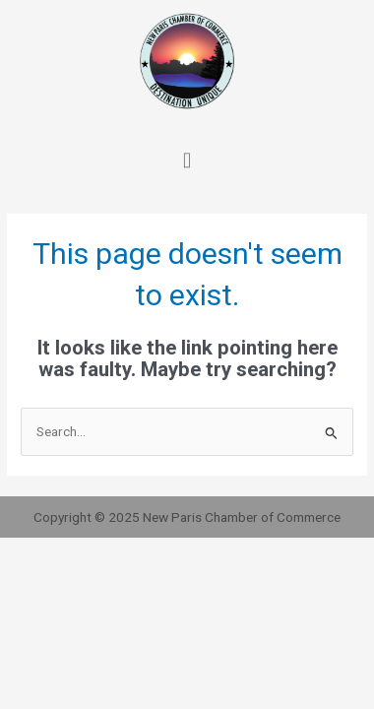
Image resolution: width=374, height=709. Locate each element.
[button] (186, 157)
